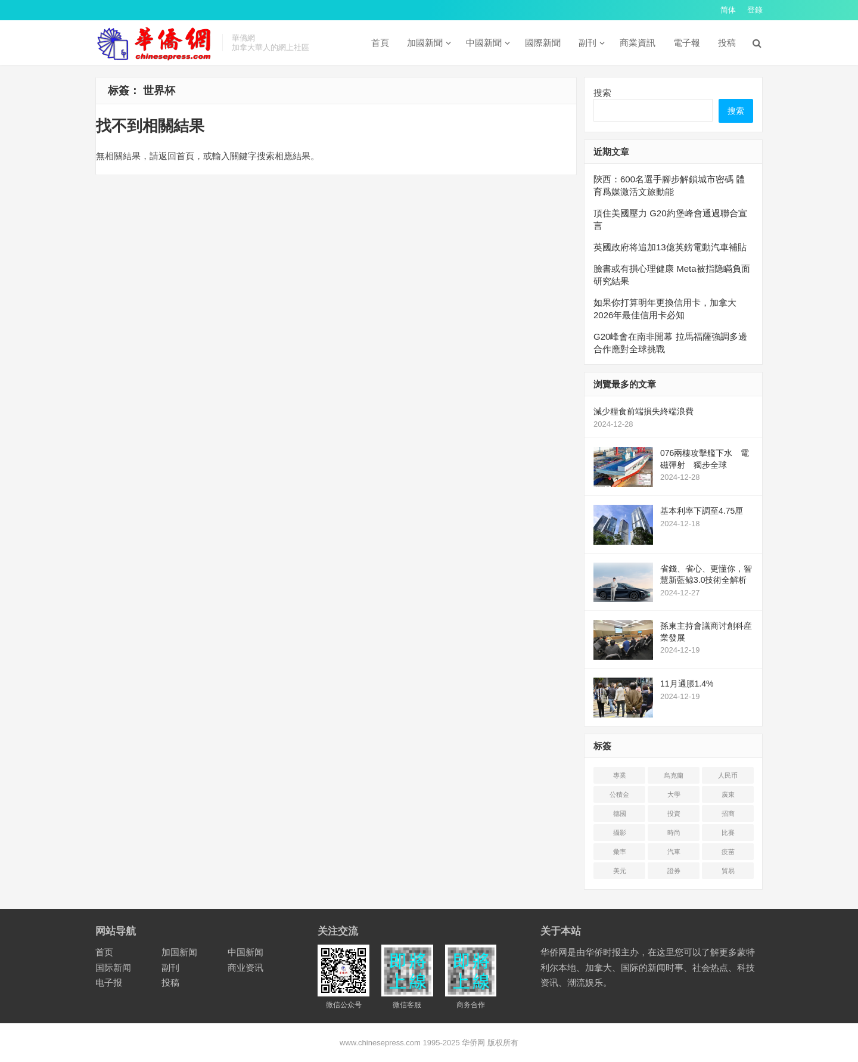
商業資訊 (637, 43)
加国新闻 (179, 952)
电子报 (108, 982)
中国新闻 (245, 952)
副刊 (587, 43)
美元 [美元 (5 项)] (619, 870)
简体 (728, 9)
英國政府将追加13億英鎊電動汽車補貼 (670, 247)
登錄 (755, 9)
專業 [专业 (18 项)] (619, 775)
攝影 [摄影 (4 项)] (619, 832)
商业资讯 (245, 967)
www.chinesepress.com (380, 1042)
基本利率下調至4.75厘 (701, 511)
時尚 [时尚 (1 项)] (673, 832)
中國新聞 (484, 43)
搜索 (602, 93)
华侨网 (473, 1042)
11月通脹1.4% (686, 683)
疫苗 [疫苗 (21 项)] (728, 851)
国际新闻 (113, 967)
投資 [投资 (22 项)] (673, 813)
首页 (104, 952)
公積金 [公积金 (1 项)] (619, 794)
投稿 (727, 43)
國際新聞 (543, 43)
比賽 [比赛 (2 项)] (728, 832)
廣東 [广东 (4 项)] (728, 794)
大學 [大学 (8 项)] (673, 794)
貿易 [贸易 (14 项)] (728, 870)
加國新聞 (425, 43)
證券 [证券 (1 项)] (673, 870)
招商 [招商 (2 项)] (728, 813)
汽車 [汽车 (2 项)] (673, 851)
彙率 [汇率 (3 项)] (619, 851)
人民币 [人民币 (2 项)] (728, 775)
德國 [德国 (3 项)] (619, 813)
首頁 (380, 43)
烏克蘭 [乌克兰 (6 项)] (673, 775)
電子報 (686, 43)
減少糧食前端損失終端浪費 (643, 411)
